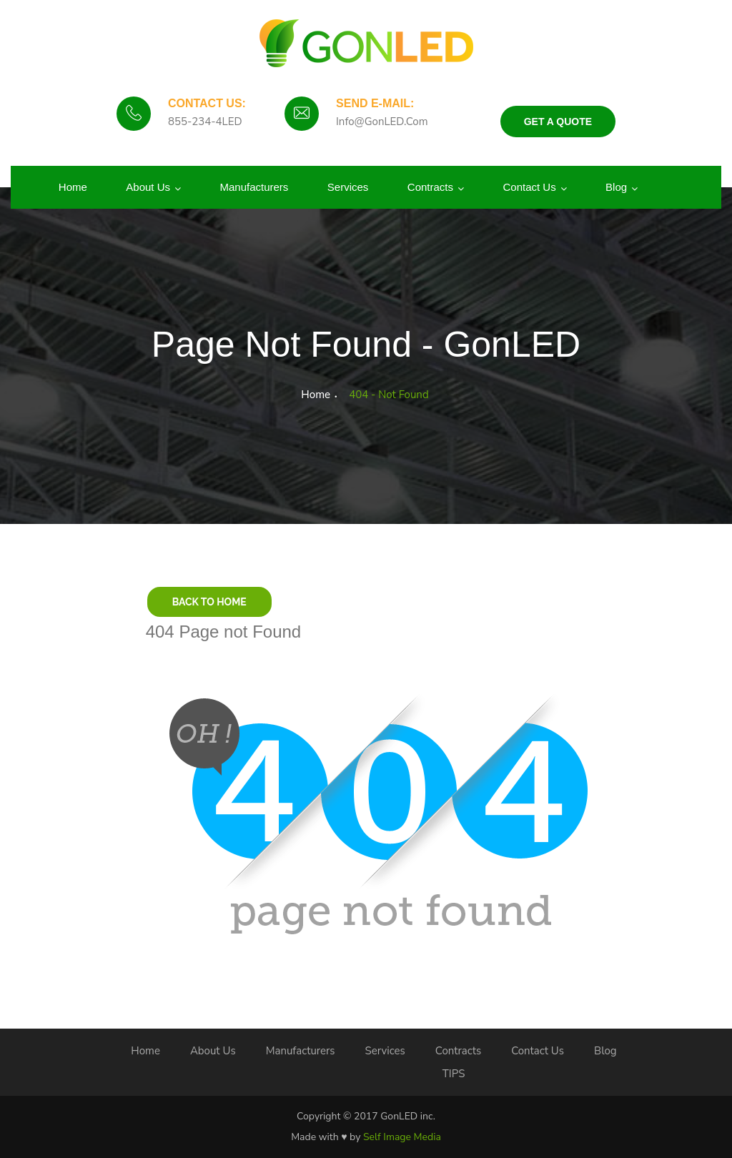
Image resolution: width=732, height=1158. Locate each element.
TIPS (453, 1074)
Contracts (430, 187)
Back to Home (209, 602)
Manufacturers (253, 187)
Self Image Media (402, 1137)
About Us (213, 1051)
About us (148, 187)
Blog (616, 187)
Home (73, 187)
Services (348, 187)
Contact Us (529, 187)
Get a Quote (558, 121)
